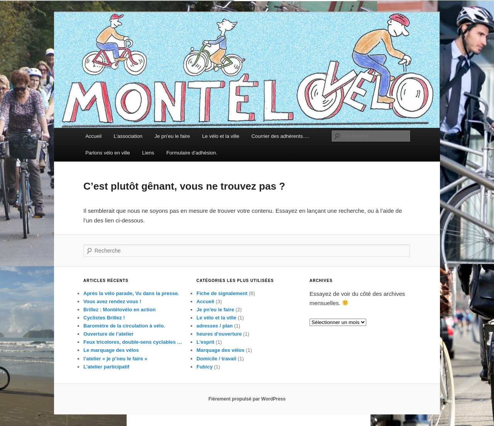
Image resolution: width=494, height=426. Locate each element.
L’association (128, 136)
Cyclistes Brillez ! (104, 318)
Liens (148, 153)
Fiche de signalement (221, 293)
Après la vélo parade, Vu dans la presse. (131, 293)
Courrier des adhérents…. (280, 136)
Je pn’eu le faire (172, 136)
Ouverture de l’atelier (108, 334)
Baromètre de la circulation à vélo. (124, 326)
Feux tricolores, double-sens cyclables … (132, 342)
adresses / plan (214, 326)
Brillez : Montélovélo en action (119, 309)
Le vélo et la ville (220, 136)
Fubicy (204, 367)
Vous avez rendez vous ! (112, 301)
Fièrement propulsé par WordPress (247, 399)
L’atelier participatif (106, 367)
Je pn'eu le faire (215, 309)
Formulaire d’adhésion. (191, 153)
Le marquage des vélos (111, 350)
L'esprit (205, 342)
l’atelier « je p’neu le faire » (115, 359)
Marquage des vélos (220, 350)
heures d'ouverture (219, 334)
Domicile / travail (216, 359)
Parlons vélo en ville (107, 153)
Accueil (93, 136)
